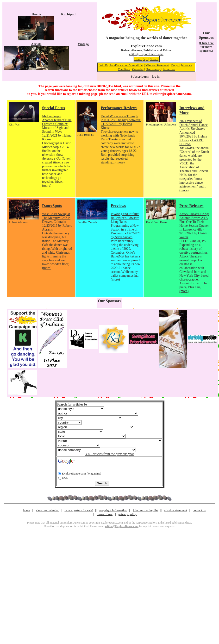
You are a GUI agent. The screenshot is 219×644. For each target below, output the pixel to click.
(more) (46, 185)
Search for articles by (72, 404)
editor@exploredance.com (172, 94)
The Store (124, 69)
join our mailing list (145, 510)
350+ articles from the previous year (109, 454)
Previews (118, 205)
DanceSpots (52, 205)
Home (138, 59)
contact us (199, 510)
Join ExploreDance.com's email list (121, 65)
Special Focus (53, 108)
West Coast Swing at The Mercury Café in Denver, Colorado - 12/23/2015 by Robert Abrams (57, 221)
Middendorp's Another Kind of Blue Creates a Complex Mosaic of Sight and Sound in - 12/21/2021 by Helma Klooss (56, 127)
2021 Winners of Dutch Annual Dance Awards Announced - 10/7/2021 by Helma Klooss (193, 130)
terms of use (105, 514)
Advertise (169, 69)
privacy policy (127, 514)
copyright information (113, 510)
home (26, 510)
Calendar (138, 69)
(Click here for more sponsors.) (206, 46)
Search (154, 59)
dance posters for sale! (78, 510)
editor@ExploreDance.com (146, 54)
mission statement (175, 510)
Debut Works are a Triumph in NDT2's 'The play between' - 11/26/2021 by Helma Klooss (121, 122)
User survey (153, 69)
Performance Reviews (119, 108)
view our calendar (47, 510)
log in (155, 76)
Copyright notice (181, 65)
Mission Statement (157, 65)
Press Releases (191, 205)
